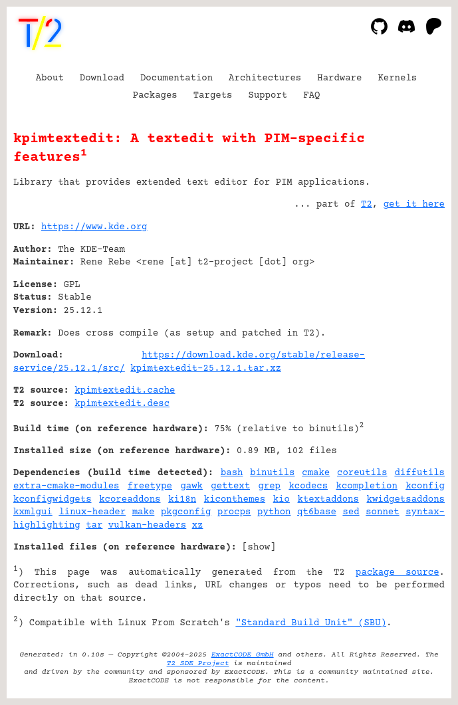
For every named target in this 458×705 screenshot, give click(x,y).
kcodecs (308, 486)
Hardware (339, 78)
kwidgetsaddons (405, 499)
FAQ (311, 95)
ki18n (182, 499)
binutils (272, 473)
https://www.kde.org (94, 227)
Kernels (397, 78)
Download (102, 78)
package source (397, 572)
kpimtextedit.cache (124, 390)
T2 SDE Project (198, 663)
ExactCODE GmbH (242, 655)
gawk (191, 486)
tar (94, 525)
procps (234, 512)
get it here (414, 204)
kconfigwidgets (52, 499)
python (273, 512)
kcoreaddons (129, 499)
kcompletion (367, 486)
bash (232, 473)
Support (267, 95)
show (259, 547)
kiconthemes (234, 499)
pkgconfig (186, 512)
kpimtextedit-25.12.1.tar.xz (205, 368)
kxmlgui (33, 512)
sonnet (382, 512)
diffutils (419, 473)
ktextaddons (328, 499)
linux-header (92, 512)
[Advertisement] (405, 307)
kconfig (425, 486)
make (143, 512)
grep (269, 486)
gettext (230, 486)
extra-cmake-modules (66, 486)
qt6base (316, 512)
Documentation (176, 78)
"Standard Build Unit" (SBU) (310, 623)
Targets (213, 95)
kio (281, 499)
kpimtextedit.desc (122, 404)
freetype (150, 486)
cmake (316, 473)
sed (350, 512)
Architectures (265, 78)
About (50, 78)
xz (197, 525)
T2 (366, 204)
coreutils (362, 473)
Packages (155, 95)
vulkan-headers (147, 525)
